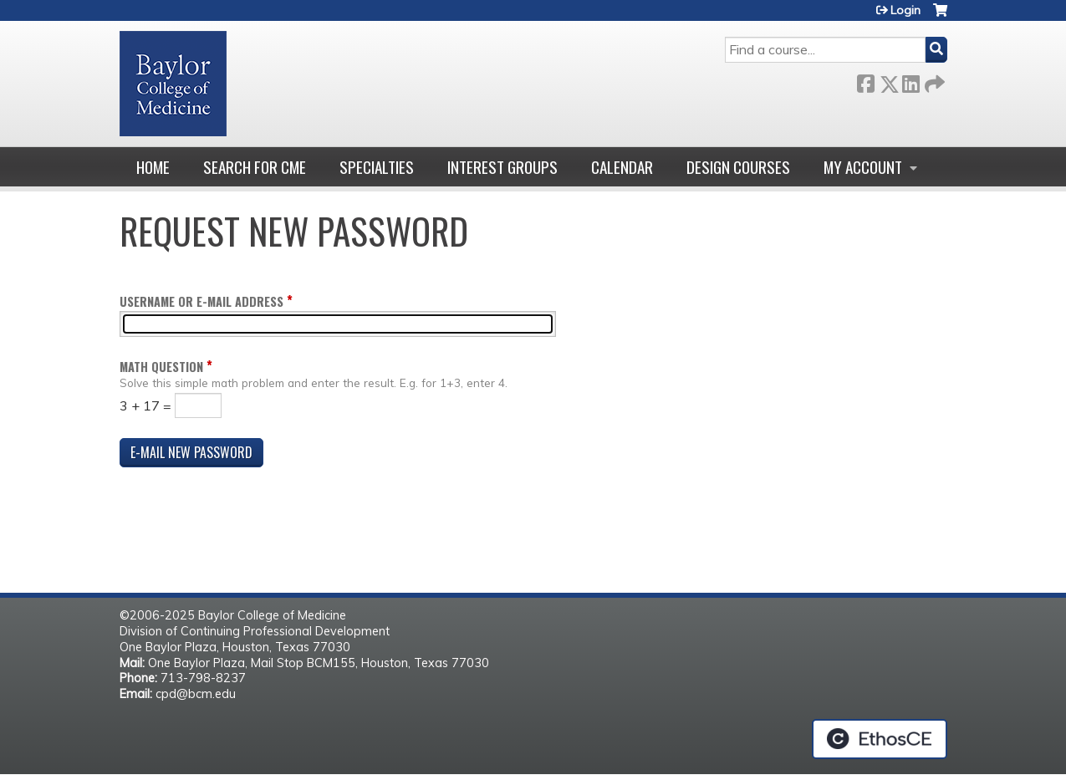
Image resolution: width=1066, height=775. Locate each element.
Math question (161, 366)
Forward (933, 80)
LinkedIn (910, 80)
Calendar (622, 167)
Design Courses (738, 167)
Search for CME (254, 167)
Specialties (376, 167)
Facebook (865, 80)
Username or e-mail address (201, 301)
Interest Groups (502, 167)
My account (863, 167)
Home (153, 167)
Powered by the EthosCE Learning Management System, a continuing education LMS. (879, 739)
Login (905, 10)
